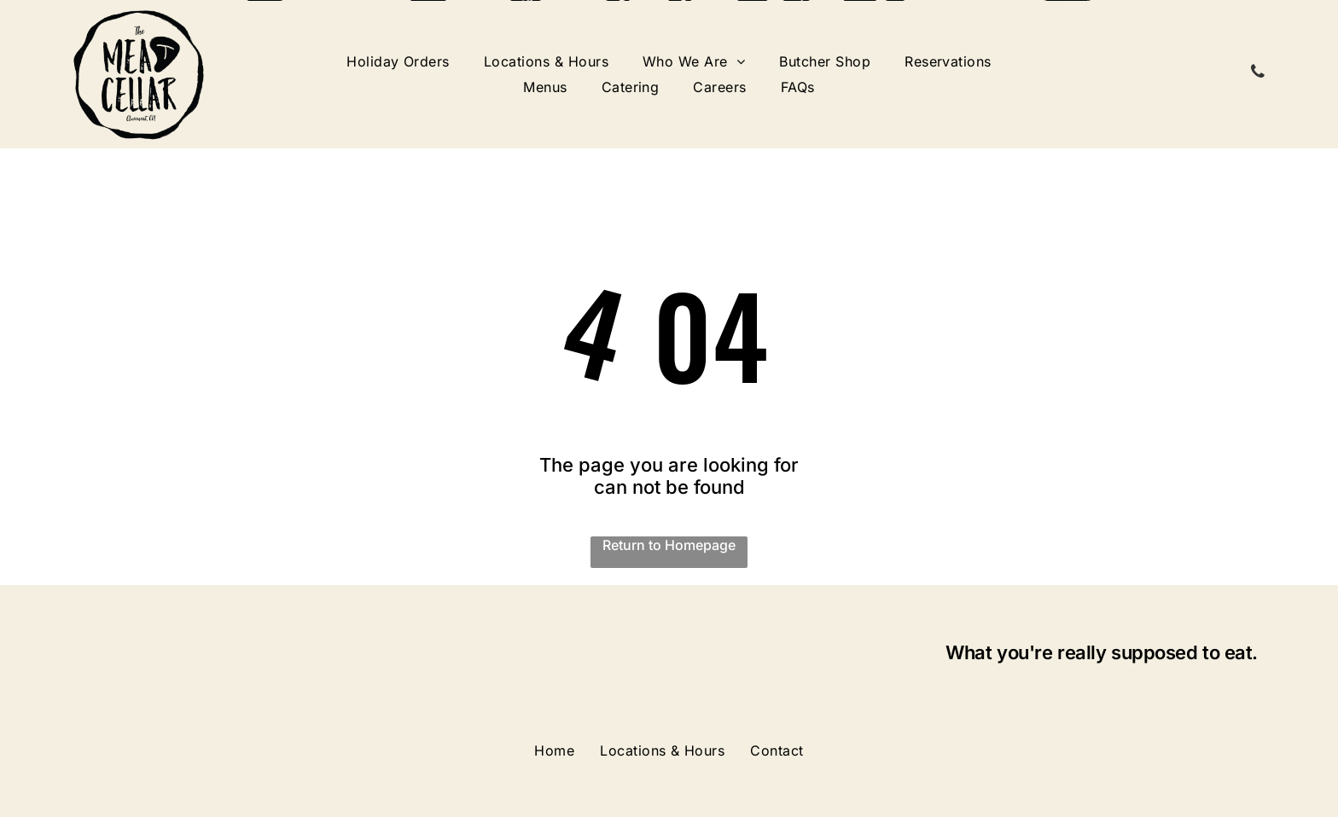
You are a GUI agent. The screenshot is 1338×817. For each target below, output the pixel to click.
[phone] (1258, 74)
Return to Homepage (669, 544)
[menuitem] (398, 61)
